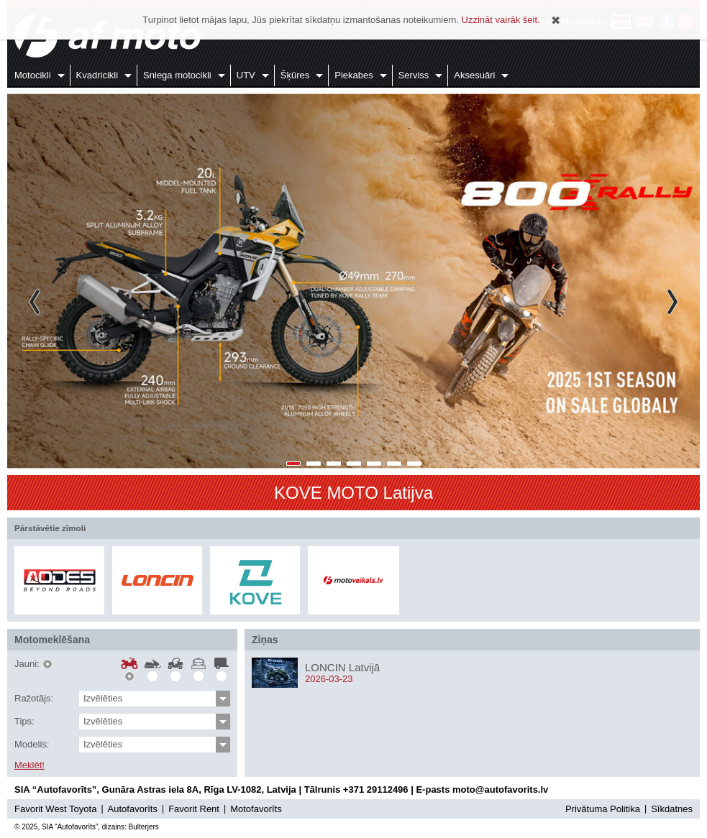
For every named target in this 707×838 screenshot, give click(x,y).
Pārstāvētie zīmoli (50, 528)
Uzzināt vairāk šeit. (501, 19)
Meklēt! (29, 765)
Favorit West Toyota (55, 809)
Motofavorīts (256, 809)
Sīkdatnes (672, 809)
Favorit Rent (193, 809)
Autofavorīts (133, 809)
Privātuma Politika (602, 809)
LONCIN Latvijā (342, 667)
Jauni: (27, 664)
